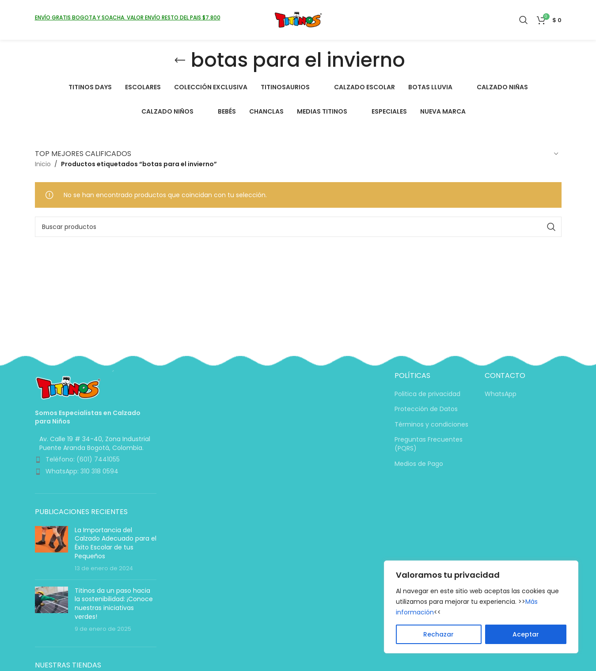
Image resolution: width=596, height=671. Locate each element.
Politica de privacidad (427, 394)
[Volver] (180, 60)
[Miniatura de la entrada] (51, 549)
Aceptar (525, 634)
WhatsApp (500, 394)
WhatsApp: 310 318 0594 (82, 471)
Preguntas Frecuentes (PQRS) (429, 444)
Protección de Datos (426, 409)
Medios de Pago (419, 464)
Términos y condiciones (431, 424)
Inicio (43, 164)
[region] (481, 606)
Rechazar (438, 634)
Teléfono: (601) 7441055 (83, 459)
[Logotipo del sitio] (298, 19)
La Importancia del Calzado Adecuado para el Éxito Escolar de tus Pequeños (115, 543)
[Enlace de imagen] (68, 387)
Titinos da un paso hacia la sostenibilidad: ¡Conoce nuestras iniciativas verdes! (114, 603)
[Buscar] (523, 20)
